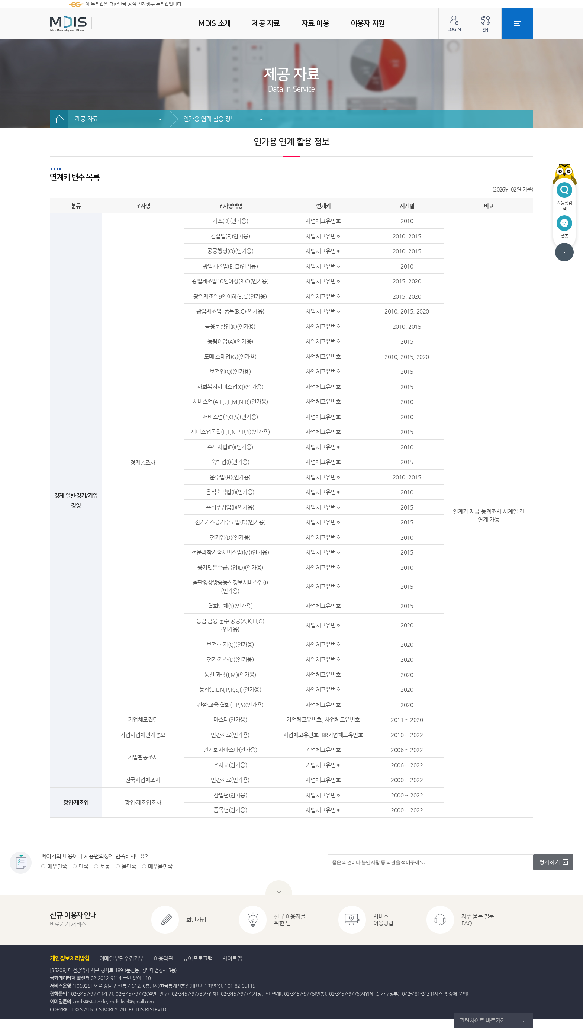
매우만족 (57, 866)
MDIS (87, 24)
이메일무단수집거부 (121, 958)
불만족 (129, 866)
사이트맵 (232, 958)
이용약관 (163, 958)
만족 (83, 866)
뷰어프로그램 (198, 958)
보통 (105, 866)
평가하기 (549, 862)
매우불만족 (160, 866)
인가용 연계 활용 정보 (209, 118)
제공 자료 (86, 118)
